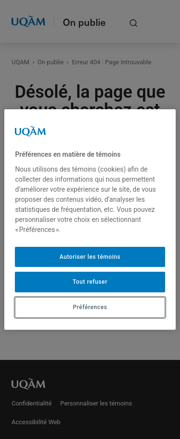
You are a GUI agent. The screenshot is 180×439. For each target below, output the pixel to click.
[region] (89, 219)
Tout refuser (89, 281)
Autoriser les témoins (90, 257)
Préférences (90, 307)
